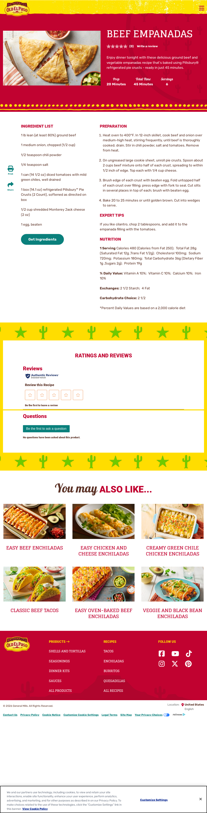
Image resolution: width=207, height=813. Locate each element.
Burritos (112, 671)
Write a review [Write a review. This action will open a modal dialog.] (147, 46)
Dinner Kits (59, 671)
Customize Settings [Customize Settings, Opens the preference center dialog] (154, 799)
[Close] (200, 799)
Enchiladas (114, 661)
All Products (60, 690)
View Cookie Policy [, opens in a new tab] (35, 808)
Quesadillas (114, 681)
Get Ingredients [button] (42, 239)
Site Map (126, 714)
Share (10, 190)
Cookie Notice (51, 714)
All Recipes (113, 690)
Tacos (109, 651)
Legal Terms (109, 714)
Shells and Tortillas (67, 651)
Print (10, 174)
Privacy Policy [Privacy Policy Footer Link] (29, 714)
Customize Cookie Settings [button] (81, 714)
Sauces (55, 681)
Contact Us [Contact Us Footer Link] (10, 714)
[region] (103, 799)
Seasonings (59, 661)
